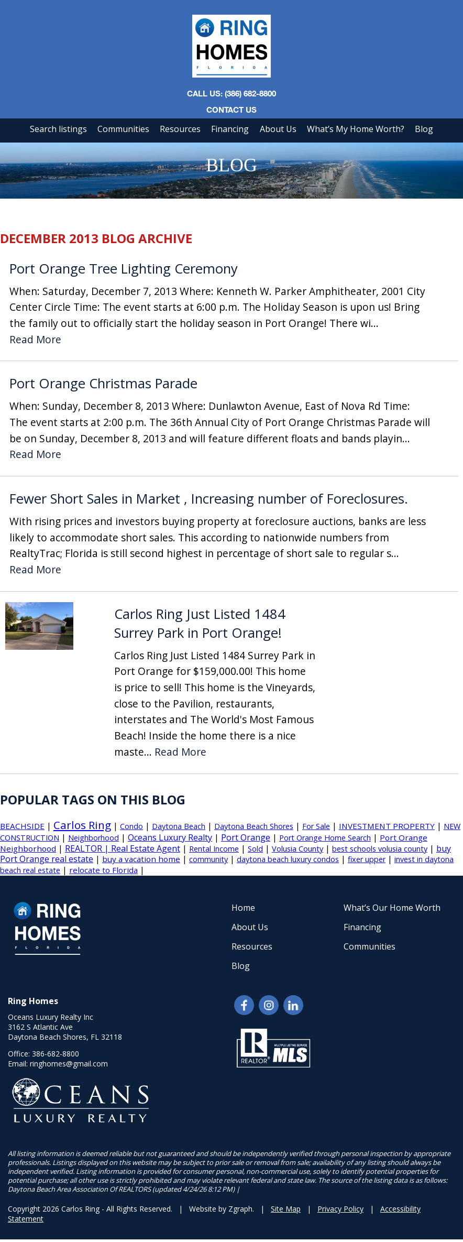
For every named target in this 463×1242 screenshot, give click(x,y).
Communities (123, 129)
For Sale (316, 826)
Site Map (286, 1209)
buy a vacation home (141, 859)
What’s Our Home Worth (392, 907)
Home (243, 907)
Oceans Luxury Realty (170, 837)
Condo (131, 826)
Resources (180, 129)
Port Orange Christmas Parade (103, 383)
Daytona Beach (178, 826)
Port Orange (245, 837)
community (208, 859)
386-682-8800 (55, 1054)
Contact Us (231, 109)
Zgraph (240, 1209)
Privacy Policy (340, 1209)
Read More (35, 339)
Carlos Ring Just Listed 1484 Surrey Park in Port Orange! (199, 623)
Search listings (58, 129)
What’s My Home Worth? (355, 129)
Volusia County (297, 849)
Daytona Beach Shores (253, 826)
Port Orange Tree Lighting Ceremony (123, 268)
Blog (424, 129)
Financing (230, 129)
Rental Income (214, 849)
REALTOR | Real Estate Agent (122, 848)
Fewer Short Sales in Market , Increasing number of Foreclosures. (208, 498)
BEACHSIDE (22, 826)
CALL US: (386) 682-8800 (231, 93)
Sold (255, 849)
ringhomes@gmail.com (69, 1064)
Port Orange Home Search (325, 838)
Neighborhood (93, 838)
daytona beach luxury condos (288, 859)
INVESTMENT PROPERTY (387, 826)
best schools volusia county (379, 849)
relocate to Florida (103, 870)
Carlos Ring (82, 825)
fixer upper (366, 859)
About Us (278, 129)
